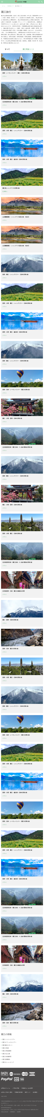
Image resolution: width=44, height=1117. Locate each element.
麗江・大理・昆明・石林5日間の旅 (12, 418)
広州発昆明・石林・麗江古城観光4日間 (13, 591)
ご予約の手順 (15, 1088)
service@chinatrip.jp (6, 1107)
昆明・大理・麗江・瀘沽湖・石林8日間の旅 (14, 159)
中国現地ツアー (10, 6)
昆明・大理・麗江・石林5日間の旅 (12, 533)
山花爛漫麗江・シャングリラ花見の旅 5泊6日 (15, 217)
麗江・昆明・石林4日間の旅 (10, 620)
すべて (7, 49)
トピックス (4, 1096)
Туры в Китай (4, 1111)
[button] (22, 2)
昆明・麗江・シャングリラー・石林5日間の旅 (15, 274)
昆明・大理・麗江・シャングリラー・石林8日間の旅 (17, 130)
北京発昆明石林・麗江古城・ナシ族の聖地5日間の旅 (17, 102)
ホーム (3, 6)
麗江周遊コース (28, 49)
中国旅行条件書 (18, 1092)
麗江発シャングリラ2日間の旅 (11, 188)
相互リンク (27, 1092)
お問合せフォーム (5, 1088)
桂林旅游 (12, 1111)
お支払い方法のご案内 (6, 1092)
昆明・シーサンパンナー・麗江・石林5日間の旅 (16, 73)
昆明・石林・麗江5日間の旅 (10, 648)
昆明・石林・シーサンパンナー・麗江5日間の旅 (16, 389)
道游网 (18, 1111)
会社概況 (35, 1092)
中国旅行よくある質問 (27, 1088)
